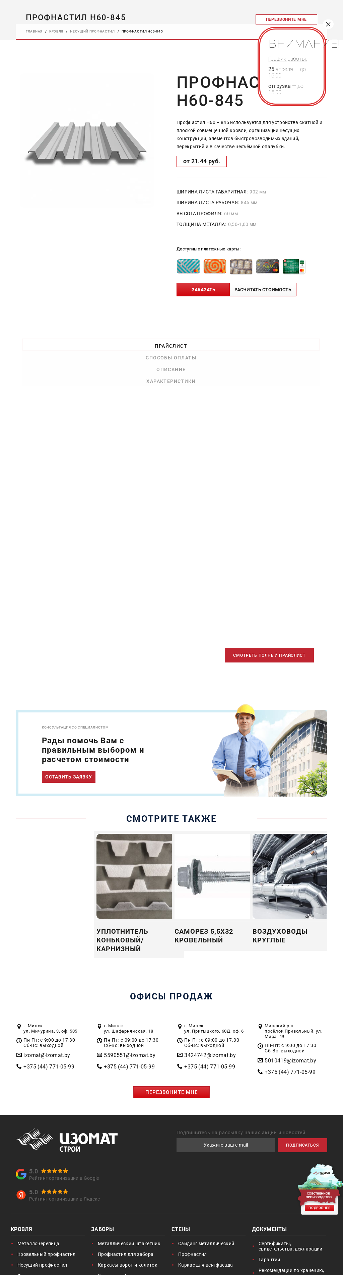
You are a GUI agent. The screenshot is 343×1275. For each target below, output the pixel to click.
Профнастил (192, 1220)
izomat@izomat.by (46, 1021)
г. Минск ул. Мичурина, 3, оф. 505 (50, 994)
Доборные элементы (41, 1252)
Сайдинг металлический (206, 1209)
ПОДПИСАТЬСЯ (297, 1111)
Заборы (102, 1195)
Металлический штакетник (129, 1209)
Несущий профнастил (42, 1230)
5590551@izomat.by (129, 1021)
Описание (210, 343)
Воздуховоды (112, 1265)
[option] (87, 139)
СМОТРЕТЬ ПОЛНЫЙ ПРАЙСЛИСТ (257, 620)
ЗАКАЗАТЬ (203, 288)
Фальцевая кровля (39, 1241)
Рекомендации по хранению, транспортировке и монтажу (292, 1238)
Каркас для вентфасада (205, 1230)
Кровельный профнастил (46, 1220)
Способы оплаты (132, 343)
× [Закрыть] (328, 24)
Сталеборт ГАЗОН (198, 1268)
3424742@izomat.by (210, 1021)
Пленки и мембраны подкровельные (40, 1265)
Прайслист (55, 343)
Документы (269, 1195)
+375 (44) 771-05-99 (48, 1032)
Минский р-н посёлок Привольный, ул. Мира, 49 (293, 997)
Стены (181, 1195)
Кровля (21, 1195)
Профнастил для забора (125, 1220)
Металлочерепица (38, 1209)
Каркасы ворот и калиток (127, 1230)
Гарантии (269, 1225)
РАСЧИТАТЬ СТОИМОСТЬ (262, 288)
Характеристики (288, 343)
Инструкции (272, 1252)
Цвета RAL (271, 1263)
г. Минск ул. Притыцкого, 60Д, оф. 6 (214, 994)
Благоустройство (198, 1254)
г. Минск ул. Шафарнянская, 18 (128, 994)
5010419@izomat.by (290, 1026)
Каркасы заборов (118, 1241)
